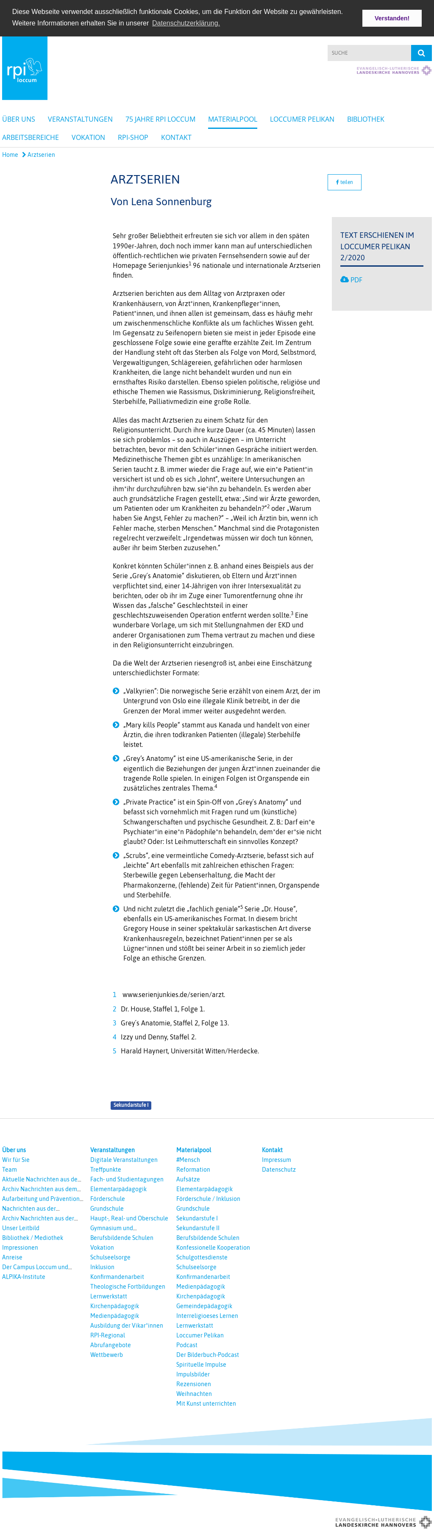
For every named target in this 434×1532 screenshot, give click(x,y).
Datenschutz (279, 1168)
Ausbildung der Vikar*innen (126, 1324)
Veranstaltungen (80, 118)
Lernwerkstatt (108, 1295)
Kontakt (176, 136)
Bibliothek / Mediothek (32, 1237)
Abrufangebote (110, 1344)
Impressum (276, 1159)
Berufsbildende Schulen (121, 1237)
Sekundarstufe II (198, 1227)
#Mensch (188, 1159)
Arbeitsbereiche (30, 136)
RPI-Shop (133, 136)
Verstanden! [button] (392, 18)
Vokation (88, 136)
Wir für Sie (16, 1159)
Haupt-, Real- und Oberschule (129, 1217)
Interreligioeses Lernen (207, 1315)
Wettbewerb (106, 1354)
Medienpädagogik (114, 1315)
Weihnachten (194, 1393)
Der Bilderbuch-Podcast (207, 1354)
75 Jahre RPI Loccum (160, 118)
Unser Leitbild (20, 1227)
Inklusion (102, 1266)
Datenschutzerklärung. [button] (186, 23)
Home (10, 153)
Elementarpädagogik (118, 1188)
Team (9, 1168)
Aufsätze (188, 1178)
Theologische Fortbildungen (127, 1285)
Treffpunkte (105, 1168)
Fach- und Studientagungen (127, 1178)
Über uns (18, 118)
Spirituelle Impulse (201, 1363)
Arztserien (38, 153)
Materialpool (232, 118)
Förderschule (107, 1198)
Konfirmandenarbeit (117, 1276)
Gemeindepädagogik (204, 1305)
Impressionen (20, 1246)
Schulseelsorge (110, 1256)
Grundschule (107, 1207)
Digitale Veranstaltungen (124, 1159)
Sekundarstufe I (131, 1105)
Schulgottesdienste (202, 1256)
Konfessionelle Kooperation (213, 1246)
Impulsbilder (193, 1373)
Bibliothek (365, 118)
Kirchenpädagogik (114, 1305)
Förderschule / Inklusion (208, 1198)
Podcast (187, 1344)
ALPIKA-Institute (23, 1276)
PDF (356, 279)
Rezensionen (193, 1383)
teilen (344, 181)
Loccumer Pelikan (302, 118)
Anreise (12, 1256)
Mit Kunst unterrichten (206, 1402)
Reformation (193, 1168)
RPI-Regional (107, 1334)
